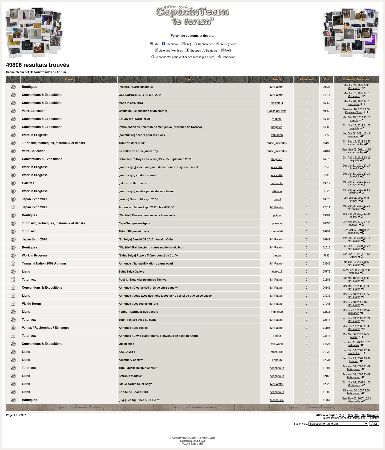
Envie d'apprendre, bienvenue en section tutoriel (166, 335)
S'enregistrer (226, 44)
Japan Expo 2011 (34, 199)
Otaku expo (126, 343)
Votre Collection (33, 111)
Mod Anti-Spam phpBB (192, 443)
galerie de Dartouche (133, 183)
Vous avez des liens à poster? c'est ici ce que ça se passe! (173, 295)
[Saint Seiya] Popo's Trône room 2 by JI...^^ (148, 255)
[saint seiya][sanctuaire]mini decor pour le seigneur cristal (158, 167)
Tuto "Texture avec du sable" (138, 319)
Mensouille (277, 400)
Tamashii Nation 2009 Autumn (44, 263)
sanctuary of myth (131, 359)
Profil (226, 50)
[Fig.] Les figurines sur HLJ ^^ (139, 400)
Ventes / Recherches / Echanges (45, 328)
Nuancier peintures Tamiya (148, 279)
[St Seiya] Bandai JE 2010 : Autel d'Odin (146, 239)
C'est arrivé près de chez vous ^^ (156, 287)
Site (154, 44)
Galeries (28, 183)
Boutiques (29, 87)
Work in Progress (34, 135)
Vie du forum (31, 303)
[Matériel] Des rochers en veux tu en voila (147, 215)
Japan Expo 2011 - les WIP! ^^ (154, 207)
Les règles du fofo (146, 303)
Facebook (170, 44)
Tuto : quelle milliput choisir (138, 367)
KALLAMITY (127, 351)
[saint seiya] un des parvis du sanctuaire (146, 191)
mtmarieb (277, 135)
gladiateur (277, 102)
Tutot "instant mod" (132, 143)
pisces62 (276, 167)
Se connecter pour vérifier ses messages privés (183, 57)
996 (356, 415)
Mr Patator (276, 86)
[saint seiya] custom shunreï (138, 175)
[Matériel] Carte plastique (136, 86)
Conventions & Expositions (42, 95)
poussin (277, 223)
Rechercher (203, 44)
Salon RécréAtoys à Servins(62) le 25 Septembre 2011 (155, 159)
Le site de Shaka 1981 (133, 392)
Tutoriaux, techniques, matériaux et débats (53, 143)
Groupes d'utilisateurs (201, 50)
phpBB (185, 438)
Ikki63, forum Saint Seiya (135, 383)
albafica (277, 191)
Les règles (141, 327)
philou (277, 215)
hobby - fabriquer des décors (138, 311)
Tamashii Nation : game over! (153, 263)
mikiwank (277, 343)
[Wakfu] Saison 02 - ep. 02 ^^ (138, 199)
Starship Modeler (130, 375)
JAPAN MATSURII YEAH (135, 118)
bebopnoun (277, 367)
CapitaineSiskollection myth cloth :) (143, 110)
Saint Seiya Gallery (131, 271)
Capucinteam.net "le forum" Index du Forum (36, 72)
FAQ (186, 44)
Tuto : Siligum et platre (134, 231)
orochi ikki (276, 351)
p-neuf (277, 199)
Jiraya (277, 255)
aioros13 (276, 271)
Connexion (226, 57)
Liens (26, 271)
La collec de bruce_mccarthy (138, 151)
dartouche (276, 183)
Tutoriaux (29, 231)
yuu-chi (276, 118)
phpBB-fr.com (199, 440)
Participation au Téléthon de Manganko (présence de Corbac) (160, 126)
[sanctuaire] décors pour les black (142, 135)
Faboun (277, 359)
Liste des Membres (169, 50)
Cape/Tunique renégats (134, 223)
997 (363, 415)
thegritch (276, 126)
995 (350, 415)
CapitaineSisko (276, 110)
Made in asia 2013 (131, 102)
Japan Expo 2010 (34, 239)
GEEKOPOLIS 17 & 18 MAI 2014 (140, 94)
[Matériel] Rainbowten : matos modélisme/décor (151, 247)
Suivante (373, 415)
